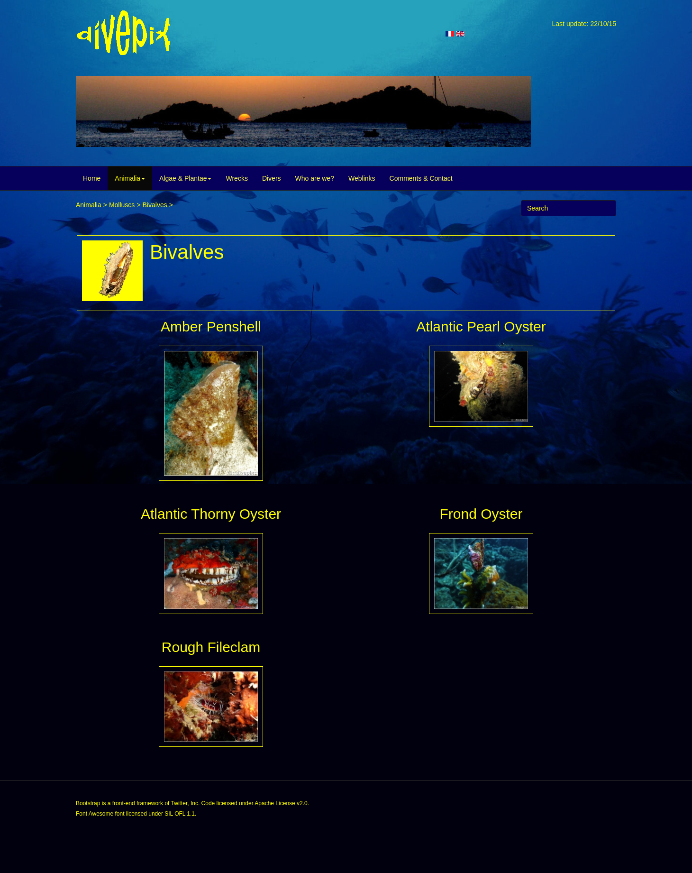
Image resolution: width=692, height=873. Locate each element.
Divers (271, 178)
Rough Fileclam (211, 647)
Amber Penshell (211, 326)
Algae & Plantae (185, 178)
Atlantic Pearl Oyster (481, 326)
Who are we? (314, 178)
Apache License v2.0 (281, 803)
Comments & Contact (421, 178)
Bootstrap (88, 803)
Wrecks (236, 178)
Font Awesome (94, 813)
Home (91, 178)
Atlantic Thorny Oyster (211, 514)
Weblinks (361, 178)
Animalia (130, 178)
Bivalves (155, 205)
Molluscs (122, 205)
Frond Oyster (480, 514)
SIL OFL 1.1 (179, 813)
